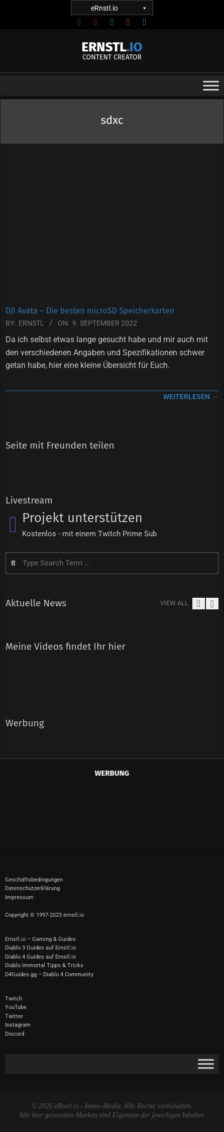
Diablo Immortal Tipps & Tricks (44, 965)
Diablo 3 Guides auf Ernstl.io (40, 948)
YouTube (16, 1007)
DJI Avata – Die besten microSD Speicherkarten (90, 311)
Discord (14, 1034)
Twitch (13, 998)
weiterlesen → (190, 397)
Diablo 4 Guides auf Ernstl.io (40, 957)
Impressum (19, 897)
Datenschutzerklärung (32, 888)
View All (174, 603)
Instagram (18, 1025)
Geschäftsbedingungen (34, 879)
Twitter (14, 1016)
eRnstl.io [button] (118, 8)
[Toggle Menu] (211, 86)
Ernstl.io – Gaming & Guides (40, 939)
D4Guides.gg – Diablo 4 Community (49, 974)
